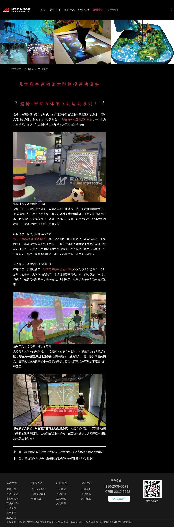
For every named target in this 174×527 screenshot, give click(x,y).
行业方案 (55, 10)
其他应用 (61, 503)
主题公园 (11, 489)
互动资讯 (86, 494)
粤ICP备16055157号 (110, 522)
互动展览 (61, 489)
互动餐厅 (11, 513)
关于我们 (112, 10)
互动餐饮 (61, 499)
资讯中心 (98, 10)
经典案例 (83, 10)
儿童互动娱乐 (38, 494)
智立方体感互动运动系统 (77, 120)
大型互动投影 (38, 489)
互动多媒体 (12, 503)
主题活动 (11, 518)
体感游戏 (36, 499)
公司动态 (86, 489)
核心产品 (69, 10)
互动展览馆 (12, 494)
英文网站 (127, 522)
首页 (42, 10)
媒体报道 (86, 499)
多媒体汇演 (12, 499)
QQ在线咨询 (119, 499)
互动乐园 (11, 508)
